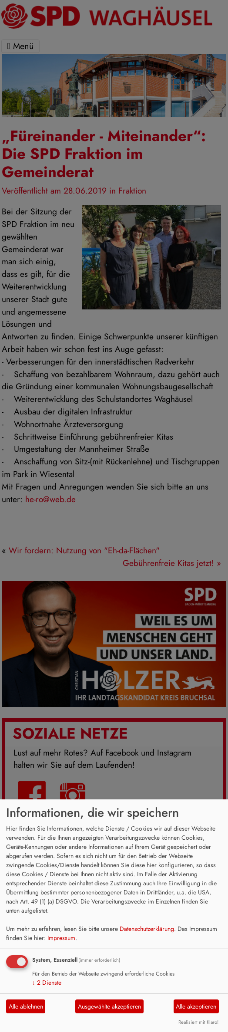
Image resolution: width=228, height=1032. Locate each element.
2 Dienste (46, 982)
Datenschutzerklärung (147, 928)
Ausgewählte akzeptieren (109, 1006)
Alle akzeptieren (196, 1006)
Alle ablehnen (26, 1006)
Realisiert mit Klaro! (198, 1022)
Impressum (61, 937)
